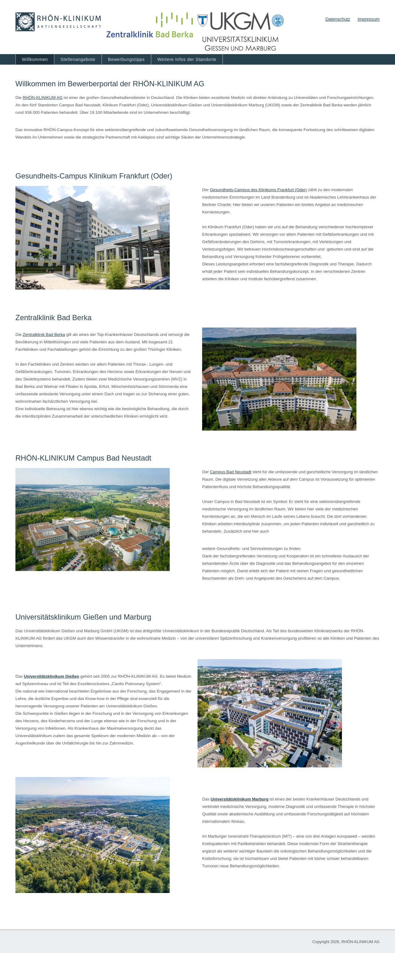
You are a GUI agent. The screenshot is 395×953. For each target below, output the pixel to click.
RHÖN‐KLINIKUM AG (43, 97)
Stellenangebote (77, 59)
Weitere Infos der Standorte (186, 59)
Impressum (369, 19)
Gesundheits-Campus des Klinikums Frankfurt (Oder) (258, 189)
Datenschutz (337, 19)
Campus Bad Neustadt (230, 472)
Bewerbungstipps (126, 59)
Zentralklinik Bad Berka (44, 334)
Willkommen (35, 59)
